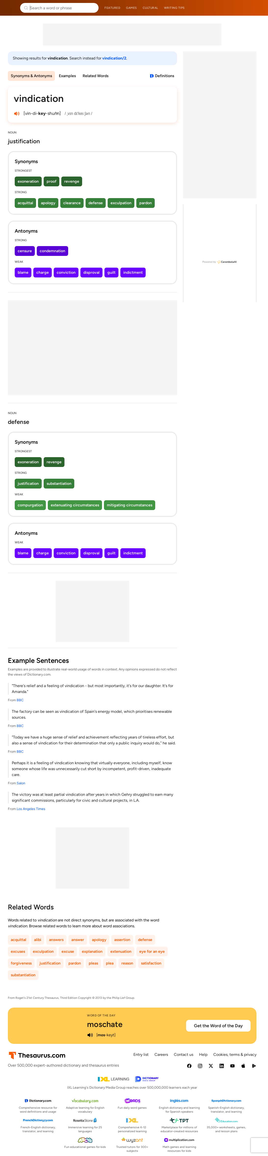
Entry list (141, 1054)
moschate (105, 1024)
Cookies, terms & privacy (234, 1054)
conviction (66, 272)
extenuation (120, 951)
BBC (20, 700)
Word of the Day (101, 1015)
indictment (133, 272)
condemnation (52, 251)
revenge (71, 181)
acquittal (25, 203)
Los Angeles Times (31, 809)
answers (56, 939)
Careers (161, 1054)
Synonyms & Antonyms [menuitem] (31, 75)
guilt (111, 272)
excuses (18, 951)
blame (23, 272)
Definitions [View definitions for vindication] (164, 75)
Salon (21, 783)
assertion (122, 939)
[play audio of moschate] (90, 1035)
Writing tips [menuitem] (174, 8)
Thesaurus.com (11, 7)
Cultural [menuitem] (150, 8)
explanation (92, 951)
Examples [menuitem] (67, 75)
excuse (68, 951)
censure (25, 251)
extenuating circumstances (75, 505)
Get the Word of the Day (218, 1025)
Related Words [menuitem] (95, 75)
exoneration (28, 181)
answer (77, 939)
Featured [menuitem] (112, 8)
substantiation (59, 483)
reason (127, 963)
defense (96, 203)
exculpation (121, 203)
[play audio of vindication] (17, 114)
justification (28, 483)
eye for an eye (152, 951)
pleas (93, 963)
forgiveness (21, 963)
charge (42, 272)
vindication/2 (114, 58)
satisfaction (151, 963)
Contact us (183, 1054)
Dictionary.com (257, 8)
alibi (37, 939)
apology (48, 203)
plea (110, 963)
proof (51, 181)
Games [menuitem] (131, 8)
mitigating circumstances (129, 505)
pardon (145, 203)
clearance (72, 203)
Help (203, 1054)
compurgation (30, 505)
